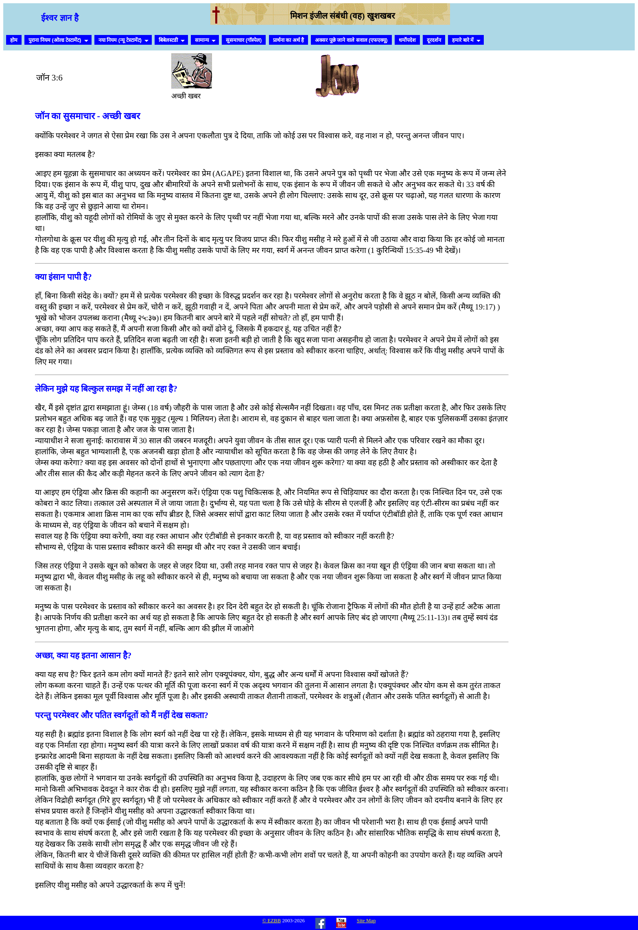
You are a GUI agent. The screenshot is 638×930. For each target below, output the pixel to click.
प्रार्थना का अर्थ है (288, 40)
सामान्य (202, 40)
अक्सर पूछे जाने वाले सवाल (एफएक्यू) (351, 40)
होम (13, 40)
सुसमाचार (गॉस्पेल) (244, 40)
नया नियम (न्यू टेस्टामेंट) (120, 40)
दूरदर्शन (434, 40)
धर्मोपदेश (407, 40)
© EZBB (271, 920)
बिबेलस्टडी (168, 40)
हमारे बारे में (463, 40)
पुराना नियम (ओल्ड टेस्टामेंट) (54, 40)
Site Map (366, 920)
